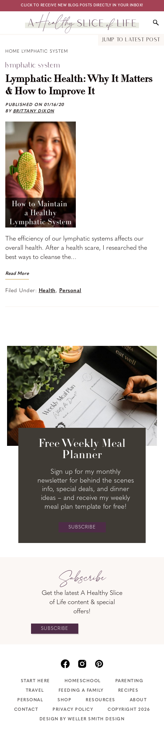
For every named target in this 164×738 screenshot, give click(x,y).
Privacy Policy (73, 710)
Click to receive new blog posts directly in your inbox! (82, 5)
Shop (64, 700)
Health (47, 291)
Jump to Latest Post (131, 40)
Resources (100, 700)
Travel (35, 691)
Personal (70, 291)
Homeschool (83, 681)
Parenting (129, 681)
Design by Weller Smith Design (82, 719)
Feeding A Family (81, 691)
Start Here (35, 681)
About (138, 700)
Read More (17, 273)
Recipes (128, 691)
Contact (26, 710)
